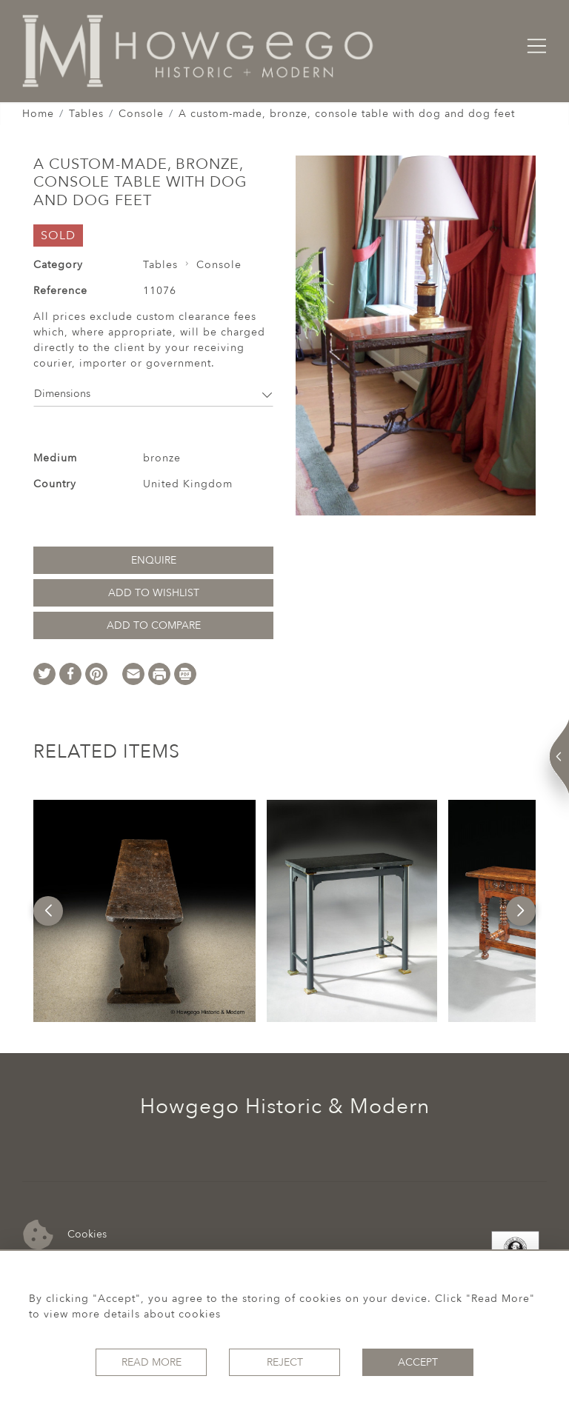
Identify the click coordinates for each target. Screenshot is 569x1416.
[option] (144, 911)
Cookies (65, 1235)
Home (38, 114)
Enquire (153, 560)
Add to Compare (154, 625)
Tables (86, 114)
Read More (152, 1362)
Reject (285, 1362)
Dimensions (153, 393)
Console (141, 114)
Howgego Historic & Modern (285, 1106)
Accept (418, 1362)
